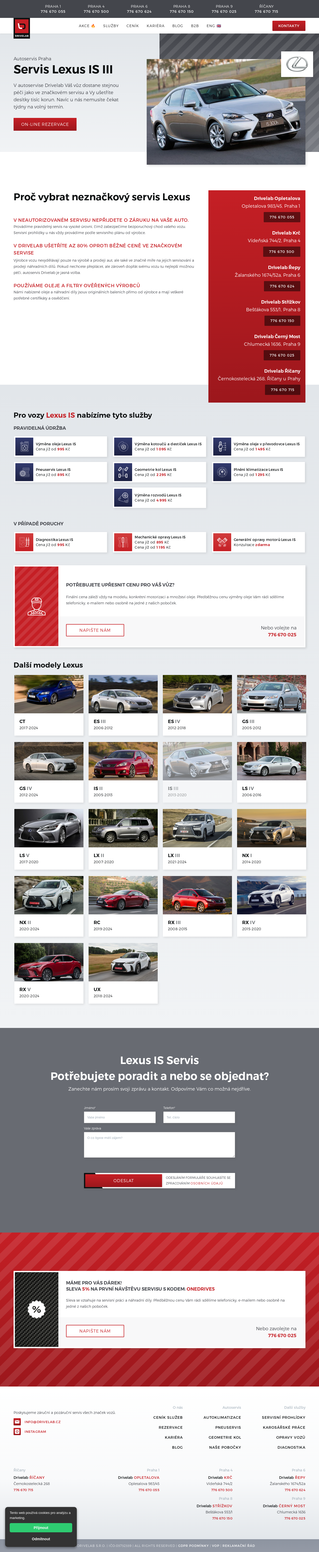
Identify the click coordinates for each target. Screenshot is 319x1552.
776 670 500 (96, 11)
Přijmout (41, 1528)
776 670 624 (139, 11)
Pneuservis (228, 1427)
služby (111, 26)
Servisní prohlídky (283, 1417)
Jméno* (89, 1108)
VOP (215, 1545)
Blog (177, 1447)
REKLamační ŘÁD (238, 1545)
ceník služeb (168, 1417)
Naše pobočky (225, 1447)
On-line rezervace (45, 124)
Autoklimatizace (222, 1417)
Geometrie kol (225, 1437)
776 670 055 (53, 11)
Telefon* (169, 1108)
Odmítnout (41, 1539)
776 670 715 (266, 11)
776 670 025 (224, 11)
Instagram (35, 1431)
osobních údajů (206, 1183)
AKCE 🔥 (87, 26)
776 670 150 (182, 11)
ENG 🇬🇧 (214, 26)
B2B (195, 26)
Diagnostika (291, 1447)
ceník (132, 26)
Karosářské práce (284, 1427)
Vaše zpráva (92, 1128)
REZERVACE (171, 1427)
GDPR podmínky (193, 1545)
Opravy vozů (290, 1437)
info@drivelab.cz (43, 1422)
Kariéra (156, 26)
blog (177, 26)
